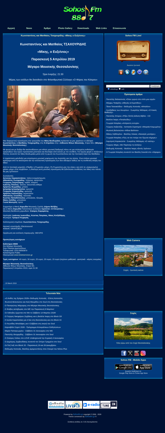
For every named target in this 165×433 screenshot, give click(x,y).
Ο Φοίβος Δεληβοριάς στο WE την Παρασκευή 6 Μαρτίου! (29, 309)
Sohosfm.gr (78, 414)
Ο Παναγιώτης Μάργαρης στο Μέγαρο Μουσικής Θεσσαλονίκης (32, 305)
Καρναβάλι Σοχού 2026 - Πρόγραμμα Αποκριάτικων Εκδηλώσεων (33, 327)
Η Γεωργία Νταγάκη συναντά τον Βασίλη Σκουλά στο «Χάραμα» (133, 152)
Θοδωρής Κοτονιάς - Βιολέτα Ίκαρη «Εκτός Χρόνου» (128, 148)
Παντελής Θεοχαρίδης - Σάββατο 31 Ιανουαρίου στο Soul (29, 334)
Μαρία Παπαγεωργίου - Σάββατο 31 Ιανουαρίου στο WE (29, 331)
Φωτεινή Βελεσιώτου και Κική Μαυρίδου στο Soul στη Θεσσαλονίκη (33, 302)
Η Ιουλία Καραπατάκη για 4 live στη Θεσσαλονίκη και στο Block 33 (33, 320)
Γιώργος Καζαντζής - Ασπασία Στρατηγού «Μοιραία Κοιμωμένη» (133, 127)
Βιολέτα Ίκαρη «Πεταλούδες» (118, 119)
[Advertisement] (133, 198)
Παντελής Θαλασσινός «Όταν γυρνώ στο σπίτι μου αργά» (130, 99)
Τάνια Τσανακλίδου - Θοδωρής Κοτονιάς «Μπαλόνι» (128, 106)
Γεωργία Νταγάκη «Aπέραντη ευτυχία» (122, 123)
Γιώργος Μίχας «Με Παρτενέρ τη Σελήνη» (124, 145)
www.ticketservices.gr (23, 255)
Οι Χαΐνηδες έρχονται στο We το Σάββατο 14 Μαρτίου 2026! (30, 313)
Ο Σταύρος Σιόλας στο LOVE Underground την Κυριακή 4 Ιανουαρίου (34, 338)
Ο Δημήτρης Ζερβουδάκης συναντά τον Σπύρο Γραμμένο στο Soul (33, 342)
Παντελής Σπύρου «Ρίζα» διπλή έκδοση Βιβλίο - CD (128, 116)
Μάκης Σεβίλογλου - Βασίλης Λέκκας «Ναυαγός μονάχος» (130, 134)
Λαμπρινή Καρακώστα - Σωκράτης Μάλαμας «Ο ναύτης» (130, 141)
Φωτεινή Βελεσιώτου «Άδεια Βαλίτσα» (122, 130)
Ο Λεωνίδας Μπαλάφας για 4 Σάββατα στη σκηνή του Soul (30, 323)
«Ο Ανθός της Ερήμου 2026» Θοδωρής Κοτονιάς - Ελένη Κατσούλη (33, 298)
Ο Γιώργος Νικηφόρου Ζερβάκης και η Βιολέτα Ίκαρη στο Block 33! (33, 316)
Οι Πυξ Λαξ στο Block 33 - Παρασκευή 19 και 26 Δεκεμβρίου (30, 345)
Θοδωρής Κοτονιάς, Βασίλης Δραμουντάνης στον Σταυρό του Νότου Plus (36, 349)
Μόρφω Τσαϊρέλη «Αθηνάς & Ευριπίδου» (123, 103)
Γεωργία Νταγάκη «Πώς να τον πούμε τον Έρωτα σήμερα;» (131, 137)
